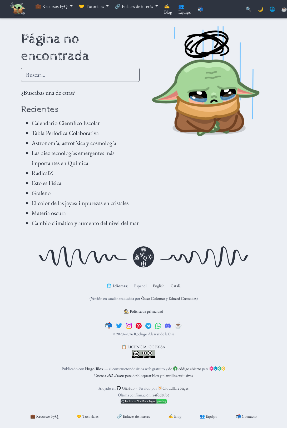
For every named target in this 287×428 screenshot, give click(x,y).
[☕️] (178, 325)
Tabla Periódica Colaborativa (65, 133)
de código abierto (184, 368)
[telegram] (148, 325)
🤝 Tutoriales (87, 416)
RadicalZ (42, 173)
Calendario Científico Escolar (66, 123)
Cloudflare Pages (173, 388)
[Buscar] (248, 9)
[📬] (108, 325)
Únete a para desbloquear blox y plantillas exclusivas (143, 375)
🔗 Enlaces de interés (133, 416)
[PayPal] (284, 9)
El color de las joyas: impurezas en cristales (80, 203)
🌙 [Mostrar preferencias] (260, 9)
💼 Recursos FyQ (44, 416)
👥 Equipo (208, 416)
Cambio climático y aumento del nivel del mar (85, 223)
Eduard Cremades (182, 298)
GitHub (125, 388)
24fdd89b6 (160, 395)
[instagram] (129, 325)
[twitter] (119, 325)
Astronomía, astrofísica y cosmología (74, 143)
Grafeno (41, 193)
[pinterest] (139, 325)
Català (176, 285)
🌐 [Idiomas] (272, 9)
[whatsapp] (158, 325)
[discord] (168, 325)
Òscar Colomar (153, 298)
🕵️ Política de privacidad (143, 311)
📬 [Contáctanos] (200, 9)
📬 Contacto (246, 416)
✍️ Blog (174, 416)
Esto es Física (46, 183)
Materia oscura (49, 213)
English (159, 285)
